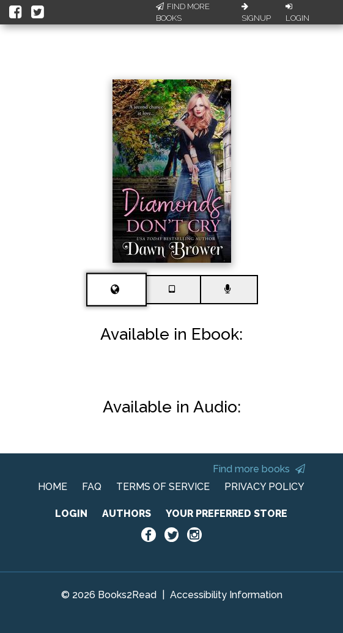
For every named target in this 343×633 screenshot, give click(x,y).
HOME (52, 486)
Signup (256, 12)
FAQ (91, 486)
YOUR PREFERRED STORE (226, 513)
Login (297, 12)
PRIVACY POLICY (264, 486)
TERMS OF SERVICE (163, 486)
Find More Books (183, 12)
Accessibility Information (226, 595)
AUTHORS (126, 513)
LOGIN (71, 513)
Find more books (259, 469)
